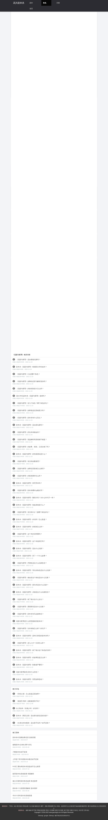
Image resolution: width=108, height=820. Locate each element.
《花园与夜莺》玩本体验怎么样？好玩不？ (30, 629)
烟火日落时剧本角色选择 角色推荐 (25, 782)
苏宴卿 (52, 810)
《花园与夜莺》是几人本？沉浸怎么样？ (29, 644)
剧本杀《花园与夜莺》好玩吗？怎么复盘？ (30, 520)
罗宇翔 (34, 810)
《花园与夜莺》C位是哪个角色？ (26, 375)
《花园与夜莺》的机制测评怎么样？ (27, 477)
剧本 (31, 3)
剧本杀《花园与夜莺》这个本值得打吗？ (29, 542)
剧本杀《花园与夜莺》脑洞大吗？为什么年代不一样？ (34, 498)
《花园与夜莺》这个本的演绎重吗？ (27, 535)
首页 (31, 9)
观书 (74, 806)
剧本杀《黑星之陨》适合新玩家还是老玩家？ (30, 716)
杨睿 (30, 810)
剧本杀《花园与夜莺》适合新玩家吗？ (28, 426)
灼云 (55, 806)
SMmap (51, 815)
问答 (58, 3)
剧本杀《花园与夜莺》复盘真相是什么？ (29, 506)
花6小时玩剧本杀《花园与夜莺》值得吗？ (29, 397)
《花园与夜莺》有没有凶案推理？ (26, 462)
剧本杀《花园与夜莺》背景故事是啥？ (28, 680)
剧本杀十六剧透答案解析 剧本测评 (25, 789)
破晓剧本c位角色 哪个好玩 (22, 746)
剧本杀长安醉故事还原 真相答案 (24, 738)
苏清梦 (61, 810)
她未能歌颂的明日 (82, 806)
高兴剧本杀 (18, 3)
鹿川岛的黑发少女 (93, 806)
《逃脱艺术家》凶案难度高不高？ (26, 702)
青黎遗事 (51, 806)
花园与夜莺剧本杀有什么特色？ (26, 673)
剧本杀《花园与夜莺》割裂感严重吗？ (28, 666)
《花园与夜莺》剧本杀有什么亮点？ (27, 419)
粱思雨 (43, 810)
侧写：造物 (44, 806)
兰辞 (84, 810)
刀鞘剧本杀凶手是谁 (20, 753)
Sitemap (40, 815)
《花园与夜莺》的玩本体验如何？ (26, 433)
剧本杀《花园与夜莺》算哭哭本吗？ (27, 484)
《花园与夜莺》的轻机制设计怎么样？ (28, 389)
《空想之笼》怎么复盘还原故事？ (26, 695)
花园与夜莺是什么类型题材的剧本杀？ (28, 622)
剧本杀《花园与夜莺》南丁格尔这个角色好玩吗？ (32, 651)
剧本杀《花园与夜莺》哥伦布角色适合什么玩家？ (32, 571)
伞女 (15, 806)
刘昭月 (72, 810)
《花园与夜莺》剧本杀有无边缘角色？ (28, 615)
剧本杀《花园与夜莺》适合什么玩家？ (28, 549)
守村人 (11, 806)
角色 (44, 3)
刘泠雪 (81, 810)
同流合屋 (26, 806)
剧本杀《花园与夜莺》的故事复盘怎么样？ (30, 658)
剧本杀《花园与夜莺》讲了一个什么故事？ (30, 557)
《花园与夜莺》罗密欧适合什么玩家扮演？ (30, 564)
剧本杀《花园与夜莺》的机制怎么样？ (28, 528)
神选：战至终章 (62, 806)
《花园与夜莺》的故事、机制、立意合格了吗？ (31, 448)
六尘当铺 (32, 806)
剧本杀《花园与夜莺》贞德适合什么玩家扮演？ (31, 593)
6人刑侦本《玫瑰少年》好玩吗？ (26, 709)
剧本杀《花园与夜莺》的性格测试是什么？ (30, 455)
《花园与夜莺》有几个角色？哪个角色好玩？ (30, 404)
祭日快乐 (20, 806)
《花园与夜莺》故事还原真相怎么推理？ (29, 469)
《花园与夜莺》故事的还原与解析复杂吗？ (30, 382)
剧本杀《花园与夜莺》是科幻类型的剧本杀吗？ (31, 637)
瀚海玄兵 (38, 806)
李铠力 (48, 810)
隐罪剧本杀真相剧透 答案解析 (23, 775)
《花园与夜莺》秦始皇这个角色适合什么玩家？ (31, 578)
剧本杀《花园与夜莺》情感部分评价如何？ (30, 368)
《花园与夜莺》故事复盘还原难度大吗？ (29, 411)
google (46, 815)
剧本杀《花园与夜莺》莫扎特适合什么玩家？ (30, 586)
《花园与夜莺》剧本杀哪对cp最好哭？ (28, 491)
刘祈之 (76, 810)
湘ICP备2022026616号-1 (62, 815)
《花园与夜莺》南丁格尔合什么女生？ (28, 600)
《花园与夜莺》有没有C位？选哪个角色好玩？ (31, 513)
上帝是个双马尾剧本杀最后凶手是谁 (25, 760)
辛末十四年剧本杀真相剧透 (22, 797)
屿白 (88, 810)
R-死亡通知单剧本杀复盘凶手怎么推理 (26, 768)
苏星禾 (57, 810)
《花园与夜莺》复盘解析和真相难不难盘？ (30, 440)
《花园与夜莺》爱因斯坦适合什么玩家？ (29, 607)
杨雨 (27, 810)
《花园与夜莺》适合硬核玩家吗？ (26, 360)
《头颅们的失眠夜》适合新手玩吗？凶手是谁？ (31, 724)
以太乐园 (70, 806)
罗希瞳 (39, 810)
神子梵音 (67, 810)
